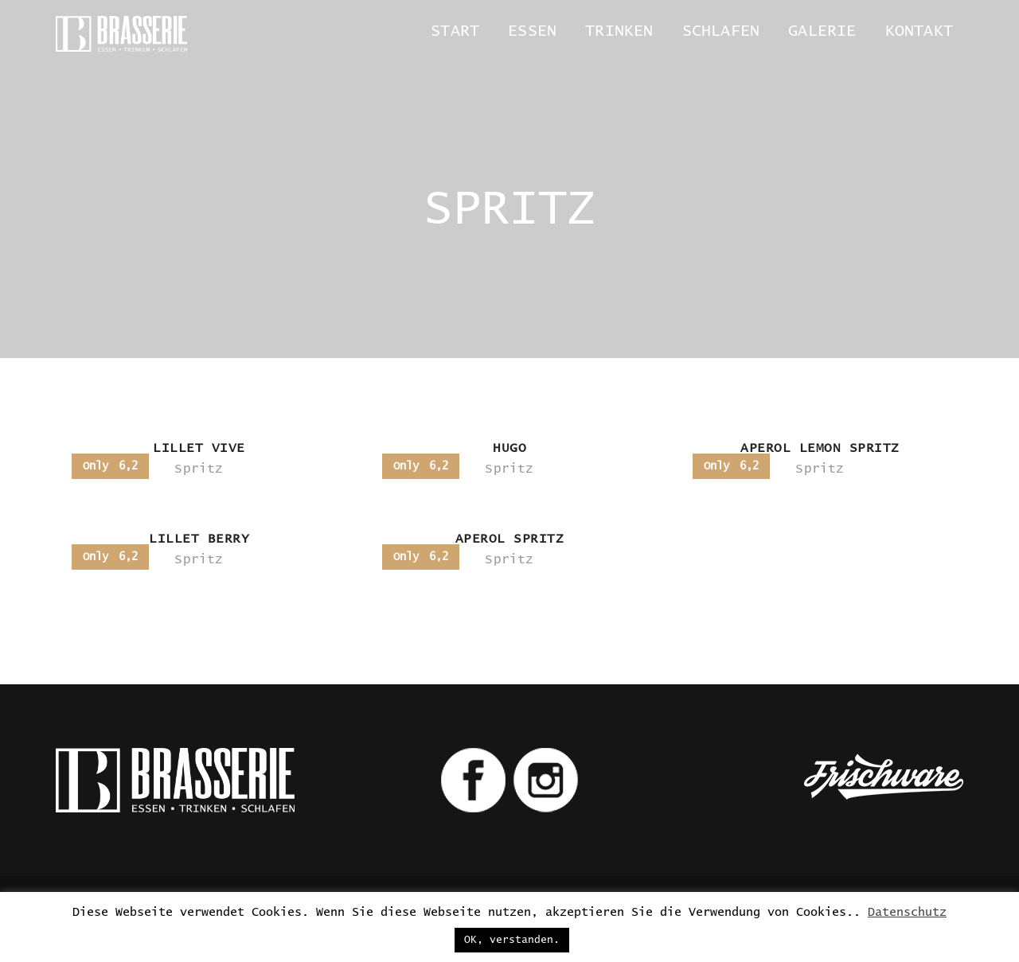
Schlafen (721, 31)
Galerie (822, 31)
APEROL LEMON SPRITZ (820, 448)
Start (455, 31)
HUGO (509, 448)
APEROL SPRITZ (509, 538)
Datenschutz (907, 912)
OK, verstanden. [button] (512, 940)
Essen (532, 31)
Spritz (198, 468)
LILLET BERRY (199, 538)
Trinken (619, 31)
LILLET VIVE (199, 448)
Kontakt (919, 31)
